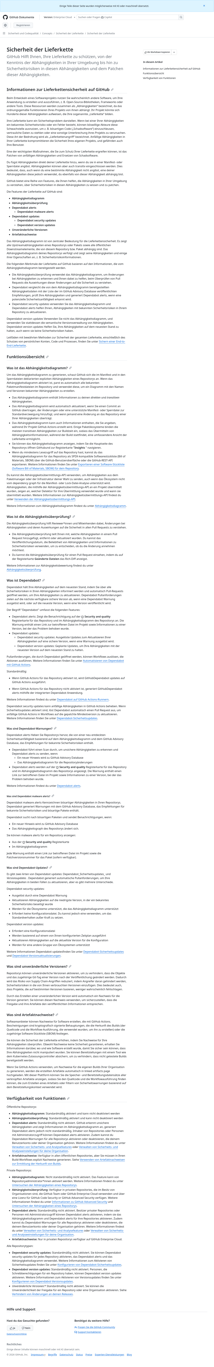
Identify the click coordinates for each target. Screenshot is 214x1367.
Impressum (37, 1354)
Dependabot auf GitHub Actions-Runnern (83, 699)
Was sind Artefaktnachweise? (32, 1014)
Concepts (47, 33)
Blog (129, 1354)
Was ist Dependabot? (26, 580)
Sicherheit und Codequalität (23, 33)
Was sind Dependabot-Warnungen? (32, 728)
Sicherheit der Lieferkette (70, 33)
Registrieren (23, 25)
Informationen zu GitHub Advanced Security (79, 1202)
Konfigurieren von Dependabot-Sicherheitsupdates (89, 1265)
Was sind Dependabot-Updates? (29, 868)
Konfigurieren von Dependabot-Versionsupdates (42, 1281)
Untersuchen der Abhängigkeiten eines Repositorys (44, 1185)
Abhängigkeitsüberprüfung (24, 569)
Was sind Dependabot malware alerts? (30, 796)
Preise (88, 1354)
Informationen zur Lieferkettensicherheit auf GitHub (60, 89)
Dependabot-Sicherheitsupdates (77, 718)
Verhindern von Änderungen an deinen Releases (42, 1294)
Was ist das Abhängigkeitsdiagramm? (39, 368)
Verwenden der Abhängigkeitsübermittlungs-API (44, 499)
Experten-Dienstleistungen (109, 1354)
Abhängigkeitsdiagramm (110, 506)
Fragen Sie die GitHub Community (94, 1327)
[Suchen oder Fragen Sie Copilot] (130, 17)
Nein (26, 1328)
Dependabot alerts (68, 786)
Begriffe (52, 1354)
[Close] (204, 5)
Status (79, 1354)
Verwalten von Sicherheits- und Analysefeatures (42, 1147)
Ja (12, 1328)
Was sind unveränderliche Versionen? (39, 966)
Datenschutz (66, 1354)
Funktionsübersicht (28, 356)
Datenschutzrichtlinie (17, 1334)
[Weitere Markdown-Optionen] (174, 52)
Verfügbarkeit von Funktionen (38, 1098)
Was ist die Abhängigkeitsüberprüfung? (41, 516)
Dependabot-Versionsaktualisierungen (36, 955)
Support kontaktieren (87, 1332)
